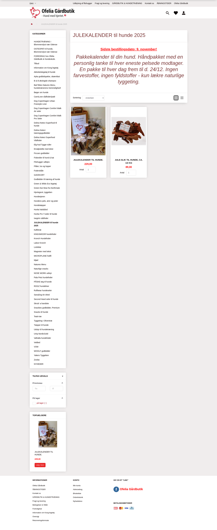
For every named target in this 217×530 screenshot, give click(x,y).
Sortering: (77, 98)
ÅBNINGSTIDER (164, 3)
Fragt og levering (102, 3)
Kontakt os (149, 3)
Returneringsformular (41, 520)
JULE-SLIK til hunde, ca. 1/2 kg (129, 161)
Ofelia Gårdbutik (181, 3)
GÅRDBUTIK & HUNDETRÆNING (127, 3)
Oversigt (36, 517)
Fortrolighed (37, 509)
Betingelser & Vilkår (40, 505)
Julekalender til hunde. (44, 453)
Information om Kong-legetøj (44, 513)
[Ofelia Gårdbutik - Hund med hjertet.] (52, 12)
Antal (81, 169)
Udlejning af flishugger (82, 3)
